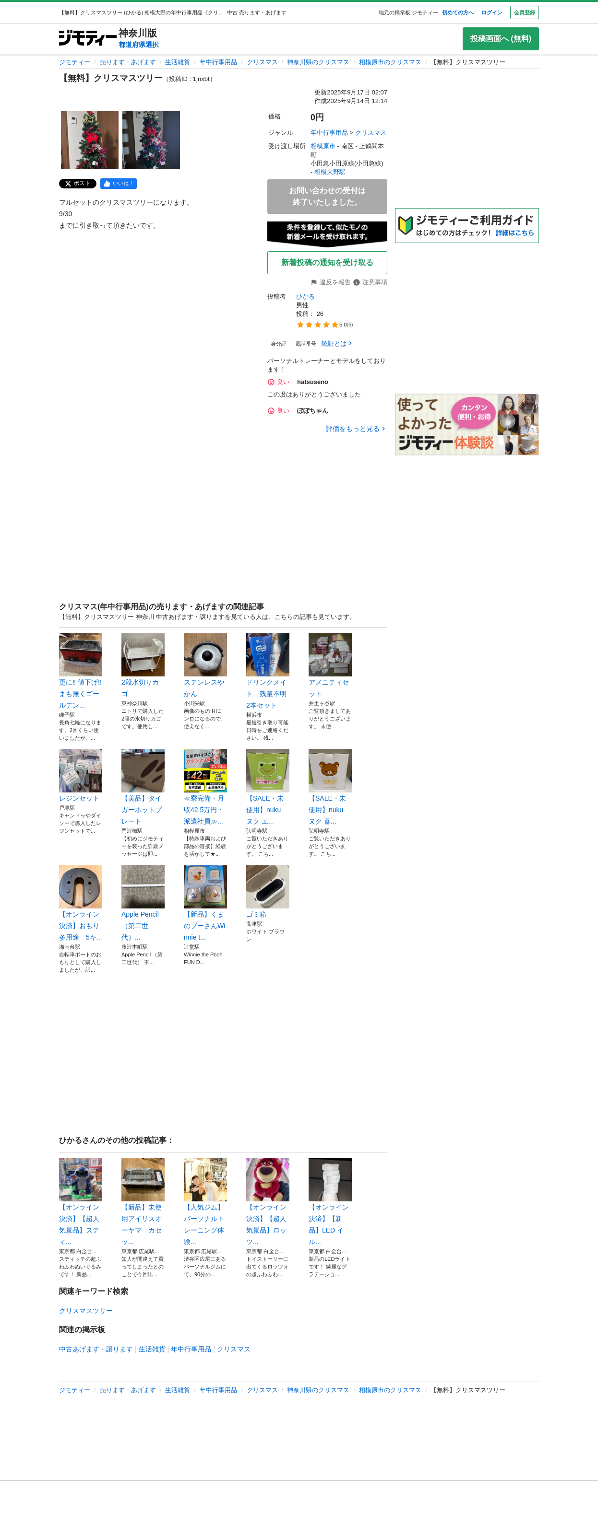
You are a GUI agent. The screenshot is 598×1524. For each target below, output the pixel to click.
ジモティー (74, 62)
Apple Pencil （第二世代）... (143, 903)
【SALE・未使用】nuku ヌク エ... (267, 787)
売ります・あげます (128, 62)
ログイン (491, 12)
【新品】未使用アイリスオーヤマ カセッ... (143, 1201)
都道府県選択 (139, 44)
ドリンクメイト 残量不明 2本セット (267, 671)
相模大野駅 (330, 171)
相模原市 (323, 146)
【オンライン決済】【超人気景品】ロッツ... (267, 1201)
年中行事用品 (218, 62)
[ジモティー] (88, 38)
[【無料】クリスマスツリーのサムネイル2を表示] (151, 140)
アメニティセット (330, 665)
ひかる (305, 296)
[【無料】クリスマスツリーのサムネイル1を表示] (89, 140)
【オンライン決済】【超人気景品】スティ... (80, 1201)
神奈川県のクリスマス (318, 62)
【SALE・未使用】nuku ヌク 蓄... (330, 787)
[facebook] (118, 183)
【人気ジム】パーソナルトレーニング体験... (205, 1201)
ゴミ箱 (267, 891)
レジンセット (80, 775)
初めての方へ (458, 12)
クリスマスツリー (86, 1311)
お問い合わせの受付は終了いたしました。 (327, 196)
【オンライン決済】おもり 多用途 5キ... (80, 903)
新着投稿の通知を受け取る (327, 262)
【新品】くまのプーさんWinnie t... (205, 903)
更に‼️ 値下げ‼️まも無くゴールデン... (80, 671)
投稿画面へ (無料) (500, 39)
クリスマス (262, 62)
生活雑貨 (177, 62)
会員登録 (524, 12)
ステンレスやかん (205, 665)
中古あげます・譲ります (96, 1349)
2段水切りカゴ (143, 665)
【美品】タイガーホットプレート (143, 787)
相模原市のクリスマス (390, 62)
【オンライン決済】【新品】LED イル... (330, 1201)
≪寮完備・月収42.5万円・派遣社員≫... (205, 787)
